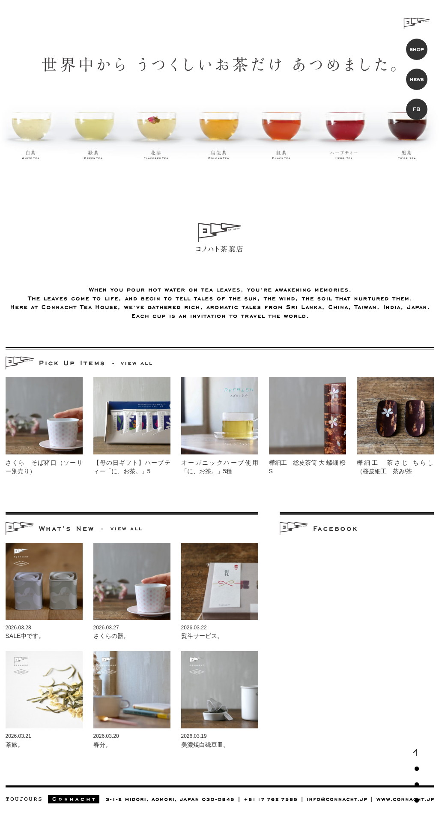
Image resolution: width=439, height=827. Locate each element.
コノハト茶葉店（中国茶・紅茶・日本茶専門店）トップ (416, 753)
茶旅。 (15, 744)
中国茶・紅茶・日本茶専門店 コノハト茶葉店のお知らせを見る (126, 529)
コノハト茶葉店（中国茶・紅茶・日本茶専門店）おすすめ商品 (416, 768)
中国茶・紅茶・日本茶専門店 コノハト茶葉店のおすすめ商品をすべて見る (136, 363)
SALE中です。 (25, 635)
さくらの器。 (111, 635)
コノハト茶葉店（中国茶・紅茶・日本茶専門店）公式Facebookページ (416, 800)
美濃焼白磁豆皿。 (205, 744)
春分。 (102, 744)
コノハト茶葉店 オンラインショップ (416, 49)
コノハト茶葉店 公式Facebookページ (416, 109)
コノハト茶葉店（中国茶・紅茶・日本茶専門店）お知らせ (416, 784)
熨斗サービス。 (202, 635)
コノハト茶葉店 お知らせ (416, 79)
